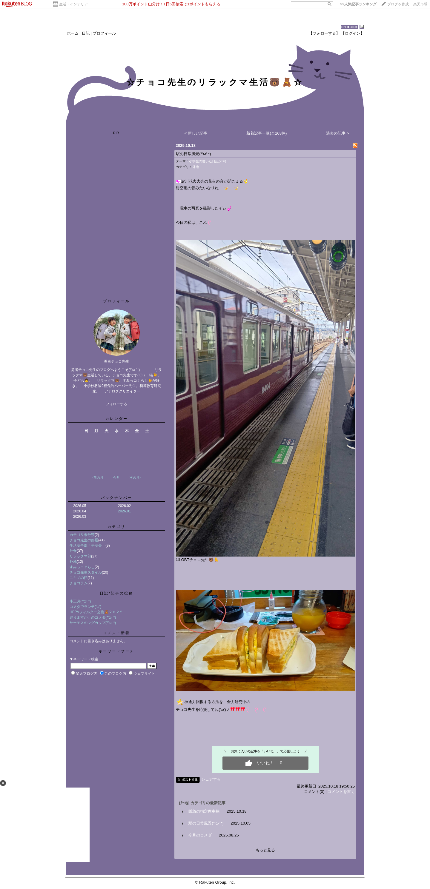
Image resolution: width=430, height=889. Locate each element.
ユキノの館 (78, 578)
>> (358, 4)
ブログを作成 (398, 4)
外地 (73, 562)
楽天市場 (420, 4)
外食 (73, 551)
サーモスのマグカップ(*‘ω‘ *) (93, 623)
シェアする (211, 779)
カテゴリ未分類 (82, 535)
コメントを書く (341, 791)
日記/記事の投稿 (116, 593)
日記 (86, 33)
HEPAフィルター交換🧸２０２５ (96, 612)
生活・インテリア (73, 4)
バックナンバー (116, 498)
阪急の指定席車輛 (203, 811)
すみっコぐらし (82, 567)
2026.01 (124, 511)
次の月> (135, 477)
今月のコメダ (200, 835)
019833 (349, 27)
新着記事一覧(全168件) (266, 133)
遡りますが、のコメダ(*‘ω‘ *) (93, 617)
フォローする (116, 404)
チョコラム (78, 583)
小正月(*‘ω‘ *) (80, 601)
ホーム (73, 33)
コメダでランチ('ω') (85, 607)
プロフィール (104, 33)
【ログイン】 (352, 33)
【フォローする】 (324, 33)
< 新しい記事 (196, 133)
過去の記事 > (337, 133)
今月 (116, 477)
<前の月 (97, 477)
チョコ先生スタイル (86, 572)
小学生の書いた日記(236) (207, 161)
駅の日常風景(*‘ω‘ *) (193, 154)
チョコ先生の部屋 (84, 540)
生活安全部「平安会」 (87, 545)
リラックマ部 (80, 556)
